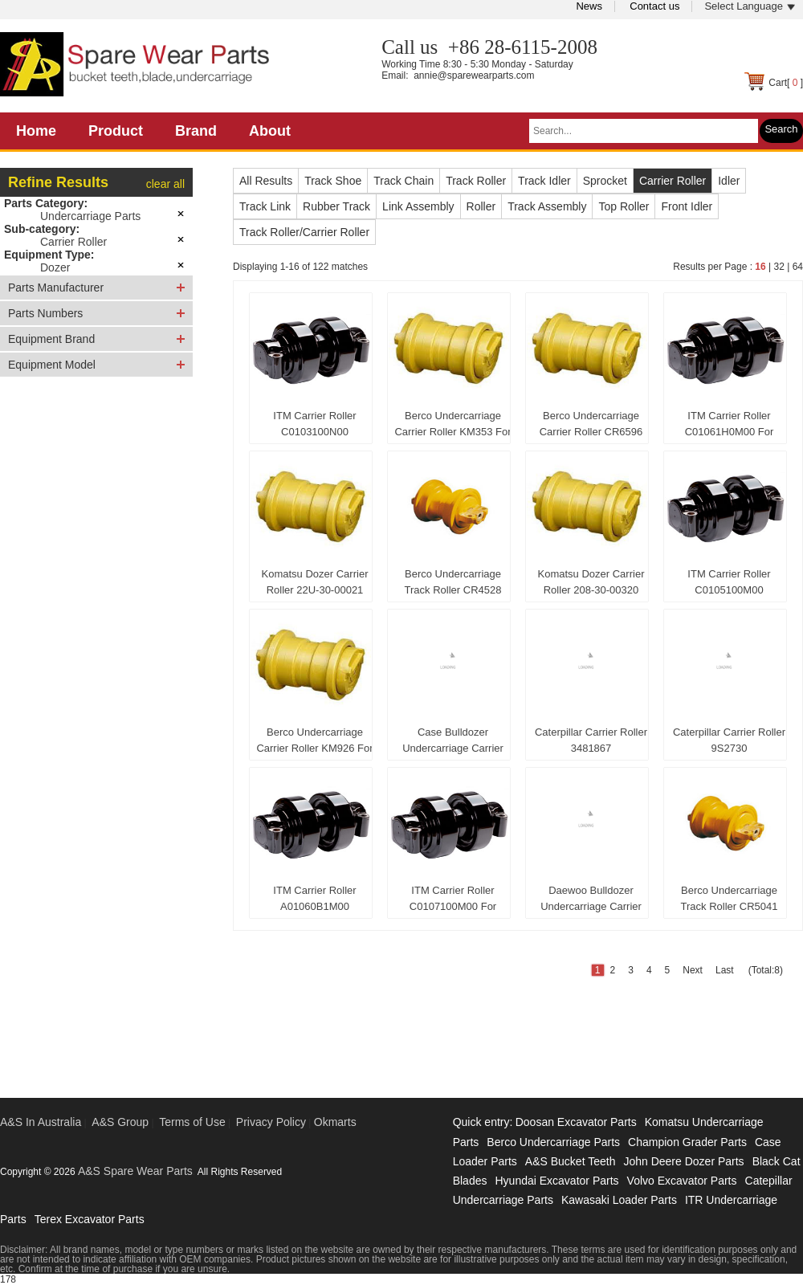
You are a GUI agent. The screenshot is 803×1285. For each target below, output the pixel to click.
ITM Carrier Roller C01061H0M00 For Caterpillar (729, 427)
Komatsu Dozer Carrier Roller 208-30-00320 (591, 582)
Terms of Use (192, 1122)
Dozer (55, 267)
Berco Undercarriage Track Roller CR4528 (453, 582)
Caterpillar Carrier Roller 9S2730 (729, 740)
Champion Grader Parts (687, 1142)
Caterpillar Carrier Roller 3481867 (591, 740)
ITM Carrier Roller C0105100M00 (728, 582)
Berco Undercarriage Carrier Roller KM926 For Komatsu (314, 743)
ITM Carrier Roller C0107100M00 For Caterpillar (453, 902)
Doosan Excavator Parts (576, 1122)
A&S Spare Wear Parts (135, 1171)
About (270, 131)
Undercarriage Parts (90, 216)
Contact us (654, 6)
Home (36, 131)
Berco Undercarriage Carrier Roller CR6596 (591, 424)
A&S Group (120, 1122)
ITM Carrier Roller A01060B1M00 (314, 898)
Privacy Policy (271, 1122)
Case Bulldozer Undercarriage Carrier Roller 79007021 (452, 743)
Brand (196, 131)
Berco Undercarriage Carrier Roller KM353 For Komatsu (452, 427)
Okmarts (335, 1122)
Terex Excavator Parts (90, 1219)
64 (798, 266)
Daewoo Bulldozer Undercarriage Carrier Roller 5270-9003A (591, 902)
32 (778, 266)
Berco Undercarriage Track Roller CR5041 (729, 898)
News (589, 6)
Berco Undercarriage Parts (553, 1142)
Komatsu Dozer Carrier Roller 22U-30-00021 (315, 582)
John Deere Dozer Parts (683, 1161)
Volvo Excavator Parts (682, 1180)
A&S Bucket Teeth (570, 1161)
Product (115, 131)
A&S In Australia (40, 1122)
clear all (165, 183)
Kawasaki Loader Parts (619, 1199)
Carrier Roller (73, 241)
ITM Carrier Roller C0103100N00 (314, 424)
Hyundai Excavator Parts (556, 1180)
